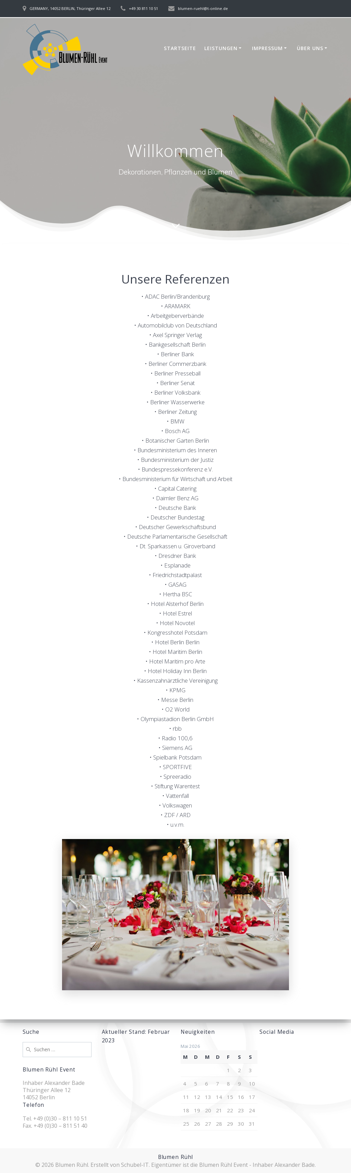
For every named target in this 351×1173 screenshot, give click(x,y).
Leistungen (221, 48)
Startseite (180, 48)
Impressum (267, 48)
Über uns (310, 48)
